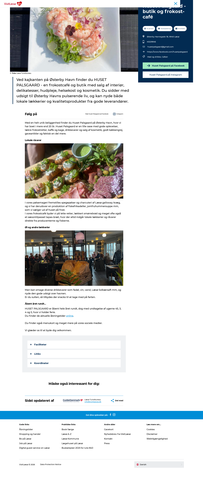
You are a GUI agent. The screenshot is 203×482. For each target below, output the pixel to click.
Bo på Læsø (27, 451)
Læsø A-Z (68, 446)
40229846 (151, 54)
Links (35, 366)
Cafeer (165, 69)
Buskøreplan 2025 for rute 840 (79, 460)
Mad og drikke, (154, 69)
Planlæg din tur (105, 8)
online (69, 328)
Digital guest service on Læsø (36, 460)
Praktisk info (122, 8)
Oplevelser (72, 8)
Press (107, 455)
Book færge (69, 442)
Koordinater (39, 375)
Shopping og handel (32, 446)
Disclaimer (151, 446)
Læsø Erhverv (187, 2)
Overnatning (87, 8)
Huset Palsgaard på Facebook (165, 78)
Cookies (150, 442)
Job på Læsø (27, 455)
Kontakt (108, 451)
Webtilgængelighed (156, 451)
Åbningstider (158, 2)
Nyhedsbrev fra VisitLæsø (117, 446)
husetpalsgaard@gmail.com (160, 59)
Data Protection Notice (53, 477)
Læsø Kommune (71, 451)
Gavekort (109, 442)
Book (60, 8)
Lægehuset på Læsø (73, 455)
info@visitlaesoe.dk (85, 414)
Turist (177, 2)
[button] (101, 412)
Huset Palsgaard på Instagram (165, 87)
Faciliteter (38, 356)
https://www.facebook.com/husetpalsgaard (167, 64)
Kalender (169, 2)
